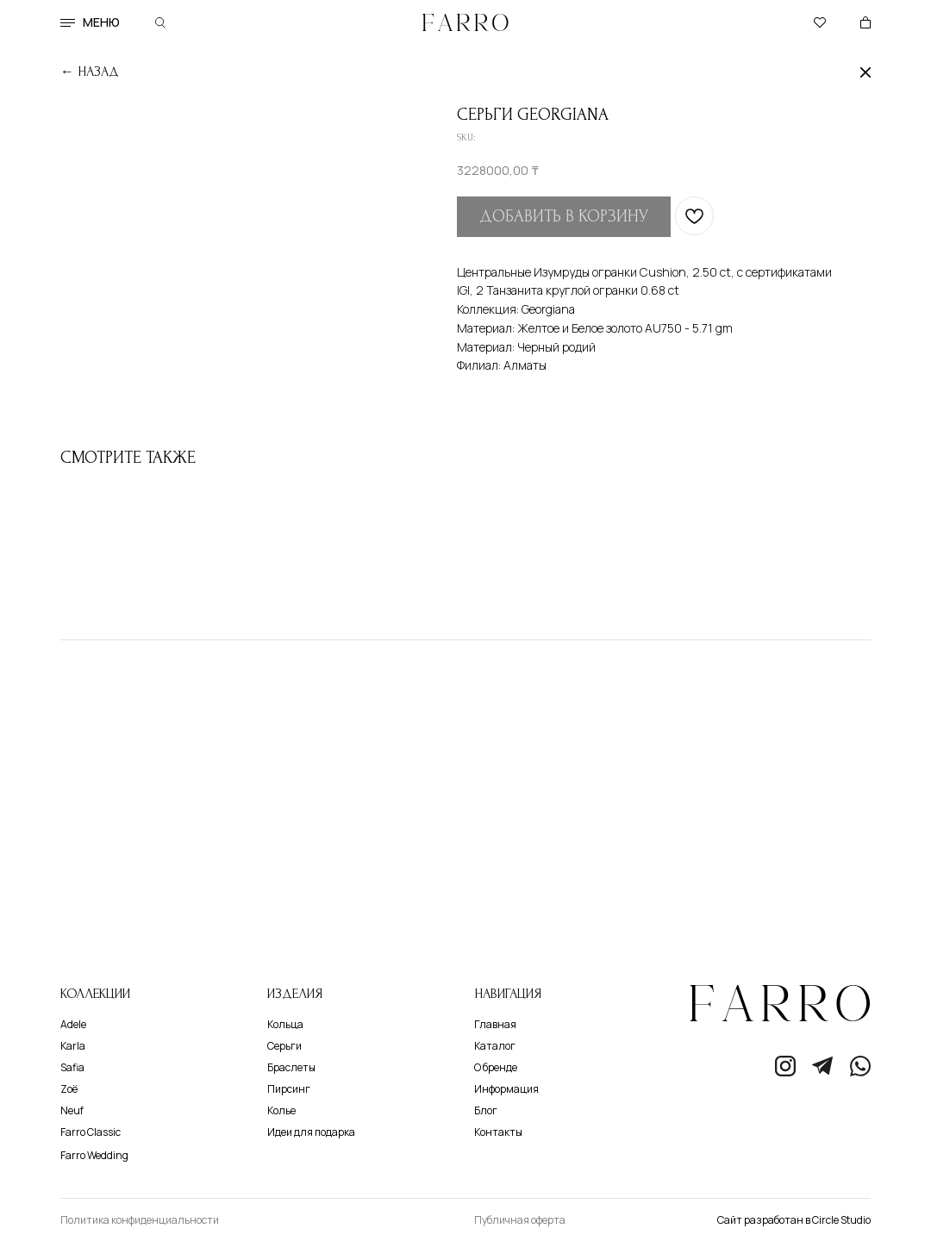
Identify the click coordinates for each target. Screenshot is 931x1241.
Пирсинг (288, 1089)
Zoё (69, 1089)
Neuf (72, 1110)
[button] (67, 23)
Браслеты (291, 1067)
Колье (281, 1110)
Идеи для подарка (311, 1132)
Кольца (285, 1024)
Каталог (494, 1045)
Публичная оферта (519, 1220)
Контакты (498, 1132)
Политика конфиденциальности (139, 1220)
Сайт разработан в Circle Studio (794, 1220)
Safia (72, 1067)
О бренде (495, 1067)
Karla (72, 1045)
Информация (506, 1089)
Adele (73, 1024)
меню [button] (101, 22)
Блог (485, 1110)
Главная (495, 1024)
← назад (89, 71)
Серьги (284, 1045)
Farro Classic (90, 1132)
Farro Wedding (94, 1155)
